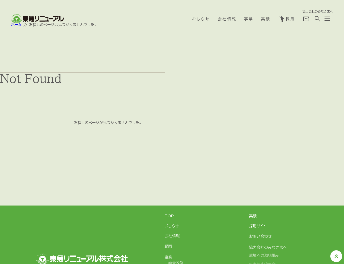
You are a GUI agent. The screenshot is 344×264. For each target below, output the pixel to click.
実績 (266, 19)
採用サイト (257, 226)
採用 (286, 18)
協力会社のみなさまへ (317, 11)
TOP (169, 216)
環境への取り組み (264, 258)
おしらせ (201, 19)
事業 (249, 19)
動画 (168, 247)
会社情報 (227, 19)
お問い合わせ (260, 237)
